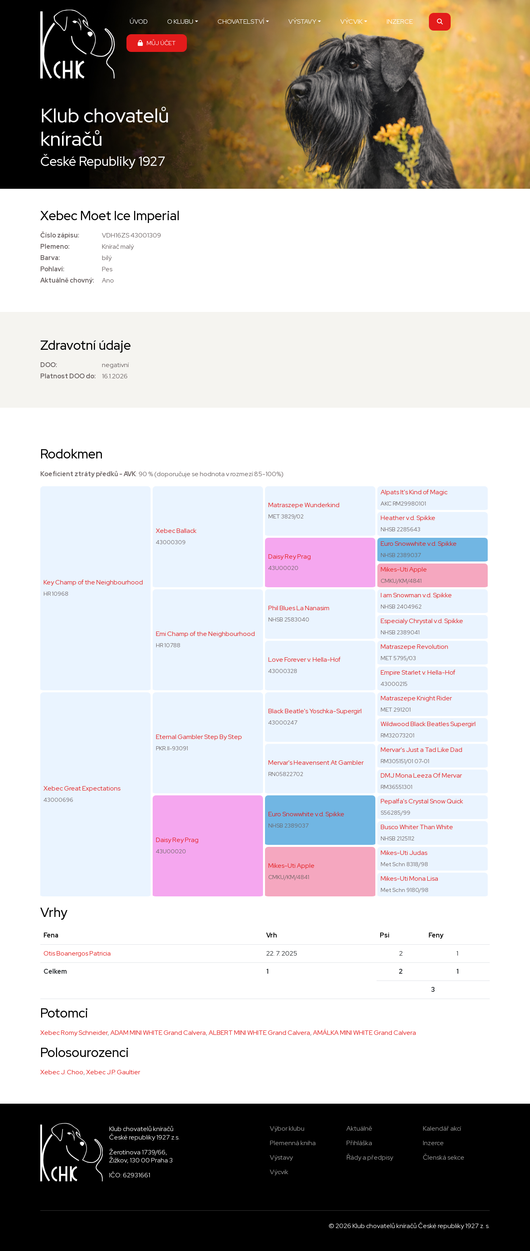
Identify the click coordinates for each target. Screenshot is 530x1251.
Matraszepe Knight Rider (416, 698)
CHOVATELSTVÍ (240, 21)
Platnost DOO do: (68, 376)
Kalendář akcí (442, 1128)
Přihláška (359, 1143)
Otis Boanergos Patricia (77, 953)
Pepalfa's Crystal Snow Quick (422, 801)
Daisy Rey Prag (177, 840)
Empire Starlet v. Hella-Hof (418, 672)
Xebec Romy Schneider (74, 1032)
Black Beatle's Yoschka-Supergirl (315, 711)
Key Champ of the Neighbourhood (93, 582)
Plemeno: (55, 246)
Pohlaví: (52, 269)
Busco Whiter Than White (417, 827)
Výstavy (281, 1157)
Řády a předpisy (369, 1157)
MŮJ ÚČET (157, 43)
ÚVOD (139, 21)
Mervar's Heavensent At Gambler (316, 762)
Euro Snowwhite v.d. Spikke (306, 814)
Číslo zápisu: (59, 235)
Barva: (50, 258)
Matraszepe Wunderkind (304, 505)
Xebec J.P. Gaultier (113, 1072)
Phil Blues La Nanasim (298, 608)
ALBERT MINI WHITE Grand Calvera (259, 1032)
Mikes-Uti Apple (291, 865)
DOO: (48, 365)
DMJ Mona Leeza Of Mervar (421, 775)
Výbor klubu (287, 1128)
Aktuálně (359, 1128)
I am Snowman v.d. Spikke (416, 595)
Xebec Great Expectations (81, 788)
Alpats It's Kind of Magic (414, 492)
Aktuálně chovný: (67, 280)
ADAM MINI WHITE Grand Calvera (158, 1032)
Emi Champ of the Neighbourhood (205, 634)
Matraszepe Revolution (414, 646)
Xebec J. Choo (61, 1072)
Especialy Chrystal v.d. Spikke (422, 621)
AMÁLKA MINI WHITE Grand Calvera (364, 1032)
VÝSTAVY (302, 21)
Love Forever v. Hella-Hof (304, 659)
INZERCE (400, 21)
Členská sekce (443, 1157)
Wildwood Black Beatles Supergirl (428, 724)
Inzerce (433, 1143)
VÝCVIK (351, 21)
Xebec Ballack (176, 530)
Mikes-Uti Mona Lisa (409, 878)
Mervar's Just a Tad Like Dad (421, 749)
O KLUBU (180, 21)
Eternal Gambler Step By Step (199, 737)
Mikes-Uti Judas (404, 852)
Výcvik (279, 1172)
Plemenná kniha (293, 1143)
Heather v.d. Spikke (408, 518)
